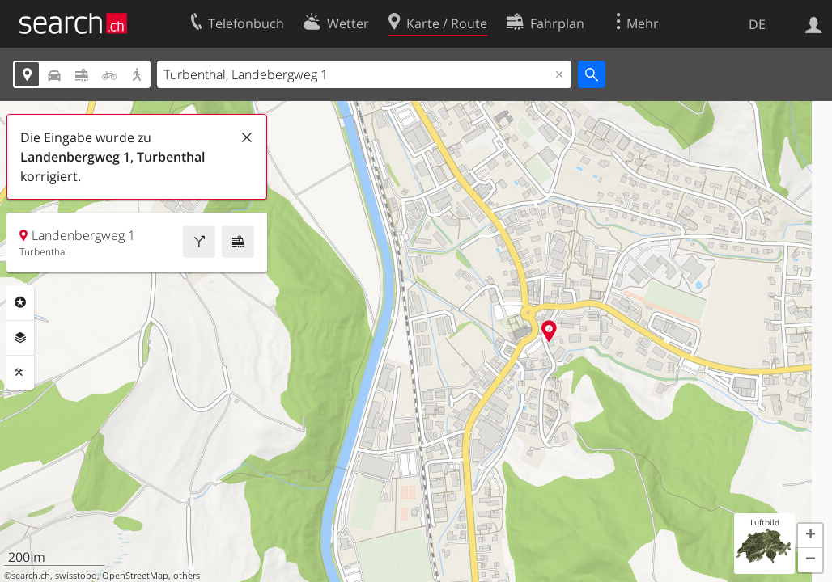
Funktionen (20, 373)
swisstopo (76, 575)
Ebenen (20, 338)
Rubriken (20, 302)
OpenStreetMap (135, 575)
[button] (810, 536)
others (186, 575)
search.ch (30, 575)
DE (757, 24)
